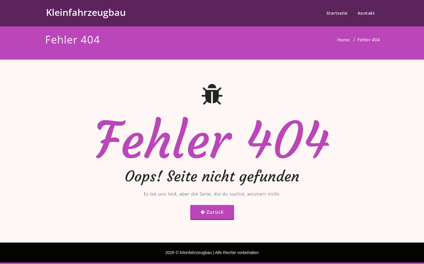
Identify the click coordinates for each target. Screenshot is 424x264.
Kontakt (366, 13)
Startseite (337, 13)
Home (343, 40)
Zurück (215, 212)
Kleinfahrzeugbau (86, 12)
